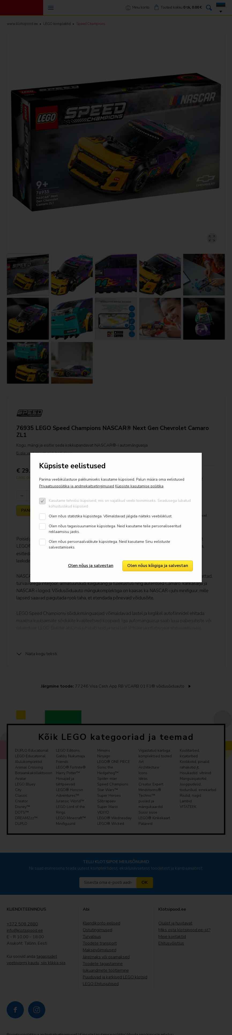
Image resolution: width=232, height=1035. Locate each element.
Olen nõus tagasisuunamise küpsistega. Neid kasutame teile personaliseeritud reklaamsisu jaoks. (115, 529)
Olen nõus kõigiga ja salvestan (157, 566)
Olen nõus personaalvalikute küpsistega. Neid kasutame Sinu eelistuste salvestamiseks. (109, 544)
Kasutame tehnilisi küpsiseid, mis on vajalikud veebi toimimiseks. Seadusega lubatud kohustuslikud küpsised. (120, 503)
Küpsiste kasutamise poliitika (139, 486)
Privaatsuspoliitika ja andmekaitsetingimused (76, 486)
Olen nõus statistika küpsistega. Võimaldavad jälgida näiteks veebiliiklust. (110, 516)
